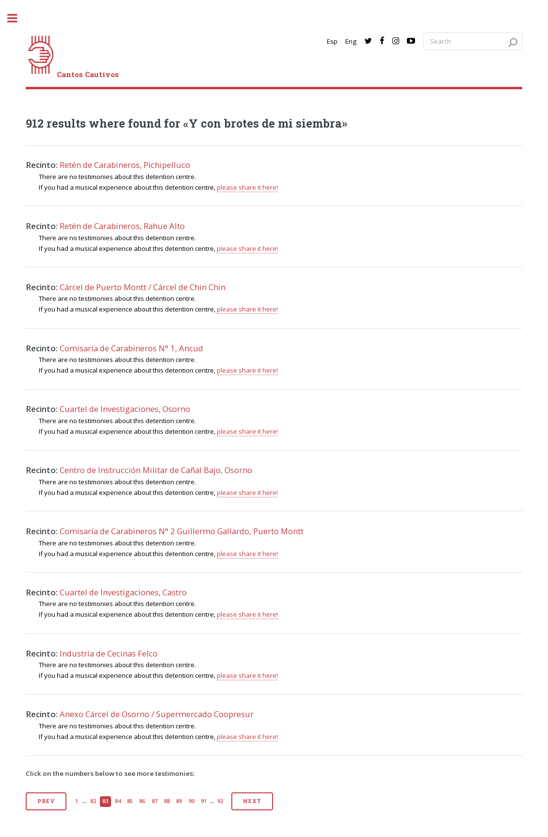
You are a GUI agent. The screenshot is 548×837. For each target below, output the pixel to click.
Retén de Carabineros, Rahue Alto (122, 225)
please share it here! (247, 187)
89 (179, 801)
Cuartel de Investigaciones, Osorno (125, 408)
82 (93, 801)
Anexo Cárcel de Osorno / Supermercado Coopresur (157, 714)
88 (167, 801)
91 (204, 801)
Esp (332, 41)
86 (142, 801)
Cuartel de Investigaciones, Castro (123, 592)
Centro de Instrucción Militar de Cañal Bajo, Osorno (156, 470)
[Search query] (472, 41)
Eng (350, 41)
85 (130, 801)
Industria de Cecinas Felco (109, 653)
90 (191, 801)
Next (252, 801)
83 (105, 801)
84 (118, 801)
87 (155, 801)
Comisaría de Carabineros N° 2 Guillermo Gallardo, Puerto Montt (182, 531)
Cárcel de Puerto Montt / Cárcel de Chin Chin (143, 287)
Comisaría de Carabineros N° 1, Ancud (131, 348)
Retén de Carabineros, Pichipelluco (125, 164)
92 (220, 801)
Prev (45, 801)
